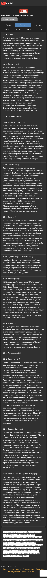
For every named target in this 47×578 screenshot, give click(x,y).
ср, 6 (29, 29)
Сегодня (23, 25)
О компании (32, 572)
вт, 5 (18, 29)
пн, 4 (7, 29)
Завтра (38, 25)
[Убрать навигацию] (43, 3)
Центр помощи (15, 569)
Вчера (8, 25)
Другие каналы (9, 19)
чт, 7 (40, 29)
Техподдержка (28, 569)
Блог (5, 569)
